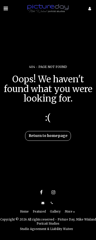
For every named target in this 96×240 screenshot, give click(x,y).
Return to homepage (48, 135)
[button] (5, 8)
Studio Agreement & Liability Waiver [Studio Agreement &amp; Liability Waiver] (46, 229)
